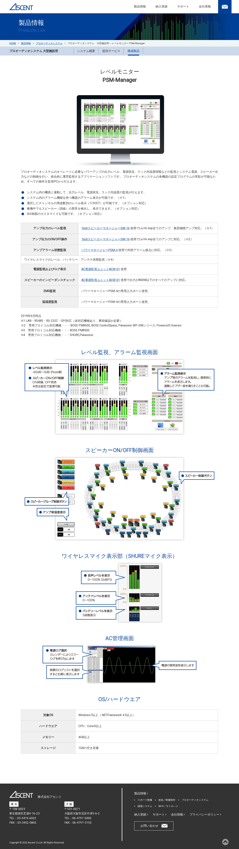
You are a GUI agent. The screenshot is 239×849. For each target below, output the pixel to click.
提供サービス (111, 51)
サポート (183, 6)
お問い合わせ (149, 825)
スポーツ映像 (145, 800)
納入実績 (161, 6)
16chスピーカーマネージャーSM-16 (105, 228)
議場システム (145, 806)
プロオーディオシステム (195, 800)
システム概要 (86, 51)
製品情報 (140, 6)
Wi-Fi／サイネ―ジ (168, 806)
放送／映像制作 (166, 800)
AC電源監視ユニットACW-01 (100, 269)
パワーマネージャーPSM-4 (99, 250)
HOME (12, 43)
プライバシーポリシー (205, 814)
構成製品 (133, 51)
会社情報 (205, 6)
